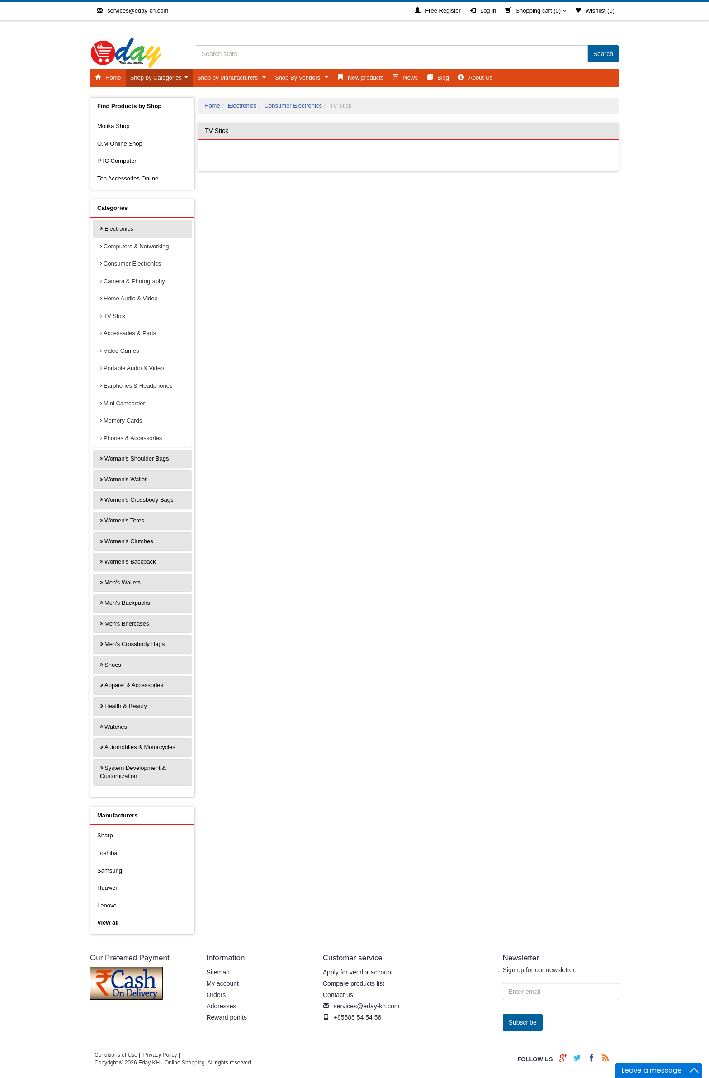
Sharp (105, 835)
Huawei (107, 887)
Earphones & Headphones (138, 385)
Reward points (226, 1017)
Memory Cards (123, 420)
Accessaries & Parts (130, 333)
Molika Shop (113, 126)
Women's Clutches (128, 541)
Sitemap (217, 972)
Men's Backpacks (127, 602)
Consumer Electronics (132, 263)
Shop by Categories (160, 79)
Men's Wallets (122, 582)
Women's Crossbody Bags (139, 499)
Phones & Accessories (133, 438)
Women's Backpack (130, 561)
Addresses (221, 1006)
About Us (475, 77)
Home (108, 77)
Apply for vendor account (358, 972)
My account (222, 983)
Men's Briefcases (126, 623)
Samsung (109, 870)
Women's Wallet (125, 479)
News (405, 77)
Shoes (112, 664)
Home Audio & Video (131, 298)
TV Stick (114, 316)
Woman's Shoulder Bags (136, 458)
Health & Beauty (125, 706)
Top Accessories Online (127, 178)
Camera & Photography (134, 281)
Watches (115, 726)
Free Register (438, 10)
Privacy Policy (160, 1055)
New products (360, 77)
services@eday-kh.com (132, 10)
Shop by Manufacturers (233, 79)
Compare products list (353, 983)
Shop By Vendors (303, 79)
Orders (216, 994)
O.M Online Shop (119, 143)
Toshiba (107, 853)
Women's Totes (124, 520)
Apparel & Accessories (133, 685)
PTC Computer (117, 160)
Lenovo (107, 905)
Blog (438, 77)
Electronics (118, 228)
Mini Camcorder (124, 403)
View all (107, 922)
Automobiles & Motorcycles (139, 747)
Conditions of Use (116, 1055)
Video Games (121, 350)
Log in (483, 10)
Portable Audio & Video (134, 368)
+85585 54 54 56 (352, 1017)
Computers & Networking (136, 246)
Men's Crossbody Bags (134, 644)
